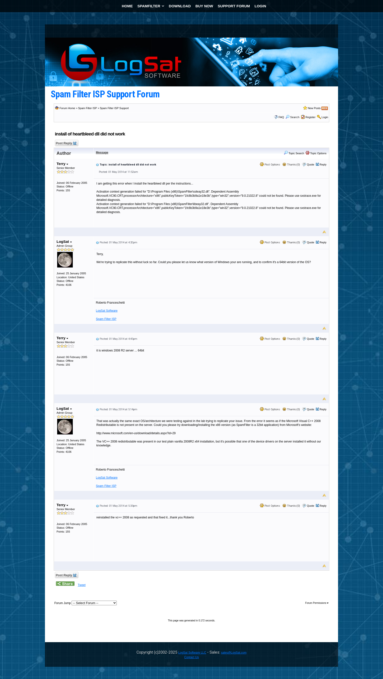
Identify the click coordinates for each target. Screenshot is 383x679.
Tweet (81, 585)
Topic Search (294, 153)
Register (311, 117)
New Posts (314, 108)
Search (292, 117)
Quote (310, 164)
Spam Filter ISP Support (114, 108)
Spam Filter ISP (87, 108)
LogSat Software (107, 310)
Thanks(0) (291, 164)
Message (102, 152)
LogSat (64, 241)
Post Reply (66, 143)
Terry (62, 164)
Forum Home (67, 108)
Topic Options (316, 153)
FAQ (281, 117)
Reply (322, 164)
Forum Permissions (317, 603)
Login (325, 117)
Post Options (270, 164)
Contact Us (191, 657)
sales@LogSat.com (233, 652)
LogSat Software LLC (192, 652)
